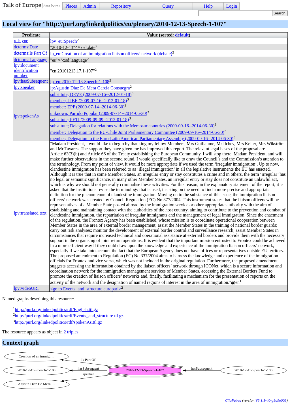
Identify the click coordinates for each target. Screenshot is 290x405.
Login (231, 6)
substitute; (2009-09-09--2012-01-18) (89, 119)
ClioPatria (233, 400)
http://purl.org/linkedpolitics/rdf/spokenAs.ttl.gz (58, 322)
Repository (121, 6)
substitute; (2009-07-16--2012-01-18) (90, 94)
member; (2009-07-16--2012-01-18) (88, 100)
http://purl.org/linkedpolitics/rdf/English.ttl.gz (56, 309)
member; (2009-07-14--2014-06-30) (87, 107)
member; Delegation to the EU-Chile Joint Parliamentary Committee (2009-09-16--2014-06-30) (137, 132)
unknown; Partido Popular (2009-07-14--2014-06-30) (98, 113)
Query (168, 6)
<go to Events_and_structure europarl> (85, 288)
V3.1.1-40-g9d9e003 (271, 400)
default (182, 35)
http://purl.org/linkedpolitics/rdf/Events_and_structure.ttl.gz (69, 316)
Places (71, 6)
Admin (89, 6)
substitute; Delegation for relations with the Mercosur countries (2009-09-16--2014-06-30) (132, 126)
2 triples (71, 331)
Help (208, 6)
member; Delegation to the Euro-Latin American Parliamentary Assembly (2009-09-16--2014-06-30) (141, 138)
